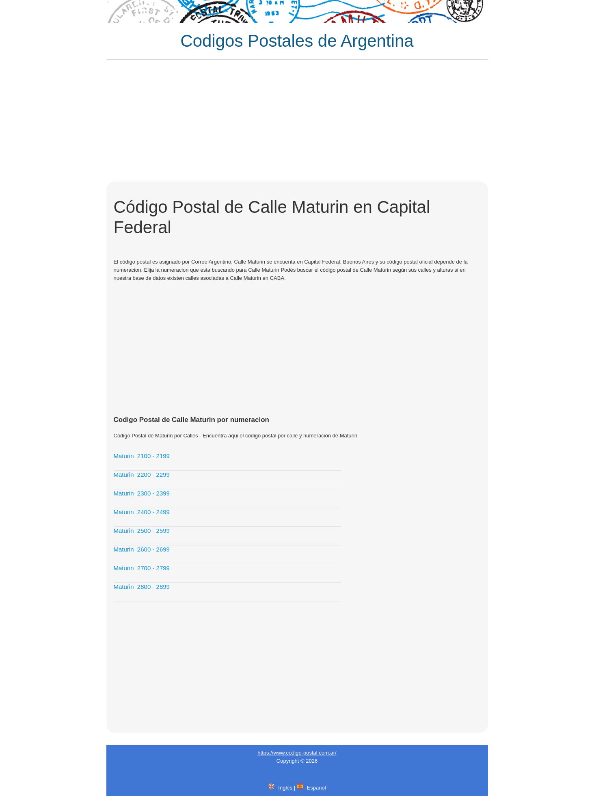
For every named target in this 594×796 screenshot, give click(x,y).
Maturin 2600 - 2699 (142, 549)
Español (316, 788)
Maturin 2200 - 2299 (142, 474)
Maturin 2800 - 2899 (142, 586)
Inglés (285, 788)
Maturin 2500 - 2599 (142, 530)
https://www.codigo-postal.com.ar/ (296, 753)
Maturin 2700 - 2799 (142, 568)
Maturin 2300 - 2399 (142, 493)
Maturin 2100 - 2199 (142, 455)
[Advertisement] (297, 120)
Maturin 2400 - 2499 (142, 511)
